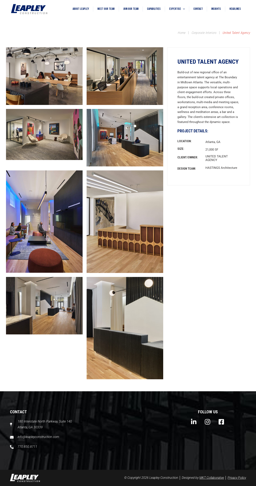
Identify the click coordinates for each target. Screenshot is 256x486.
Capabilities (147, 9)
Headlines (234, 9)
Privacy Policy (237, 478)
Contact (194, 9)
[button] (178, 9)
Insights (214, 9)
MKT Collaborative (211, 478)
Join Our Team (122, 9)
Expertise (172, 9)
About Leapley (69, 9)
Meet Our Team (96, 9)
